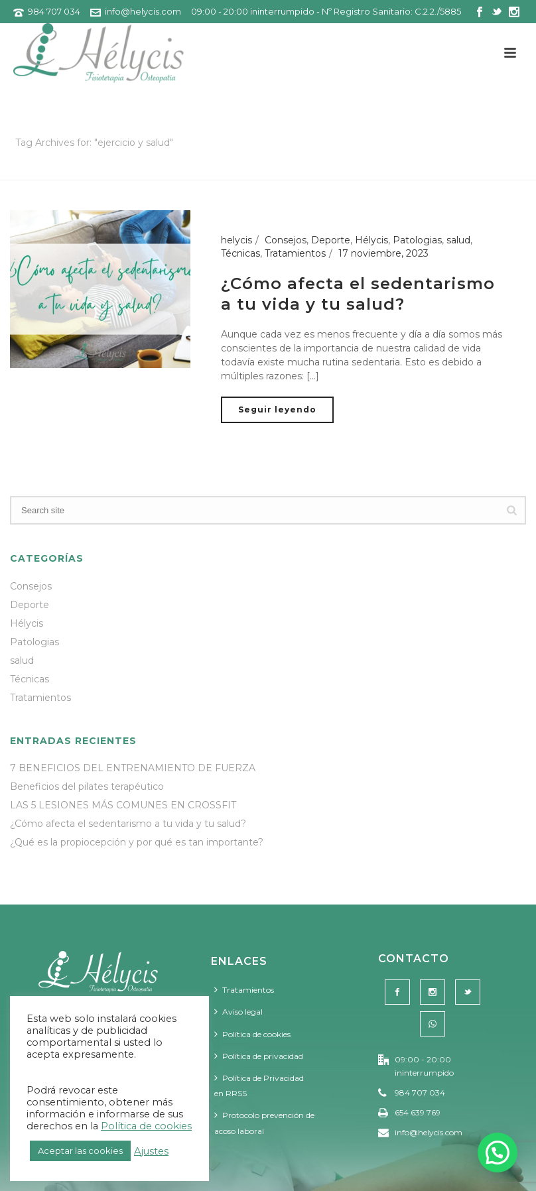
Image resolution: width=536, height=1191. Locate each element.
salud (458, 240)
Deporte (330, 240)
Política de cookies (252, 1034)
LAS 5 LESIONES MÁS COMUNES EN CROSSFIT (123, 805)
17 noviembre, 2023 (383, 253)
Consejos (285, 240)
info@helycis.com (143, 11)
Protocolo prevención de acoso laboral (264, 1122)
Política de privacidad (258, 1056)
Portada (399, 167)
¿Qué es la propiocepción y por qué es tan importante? (136, 842)
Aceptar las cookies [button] (80, 1150)
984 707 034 (54, 11)
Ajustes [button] (151, 1151)
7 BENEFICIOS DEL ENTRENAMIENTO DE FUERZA (132, 768)
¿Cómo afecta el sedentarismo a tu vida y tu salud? (128, 824)
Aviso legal (238, 1012)
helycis (236, 240)
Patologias (417, 240)
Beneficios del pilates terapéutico (87, 786)
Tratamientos (295, 253)
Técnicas (240, 253)
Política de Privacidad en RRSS (259, 1085)
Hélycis (371, 240)
